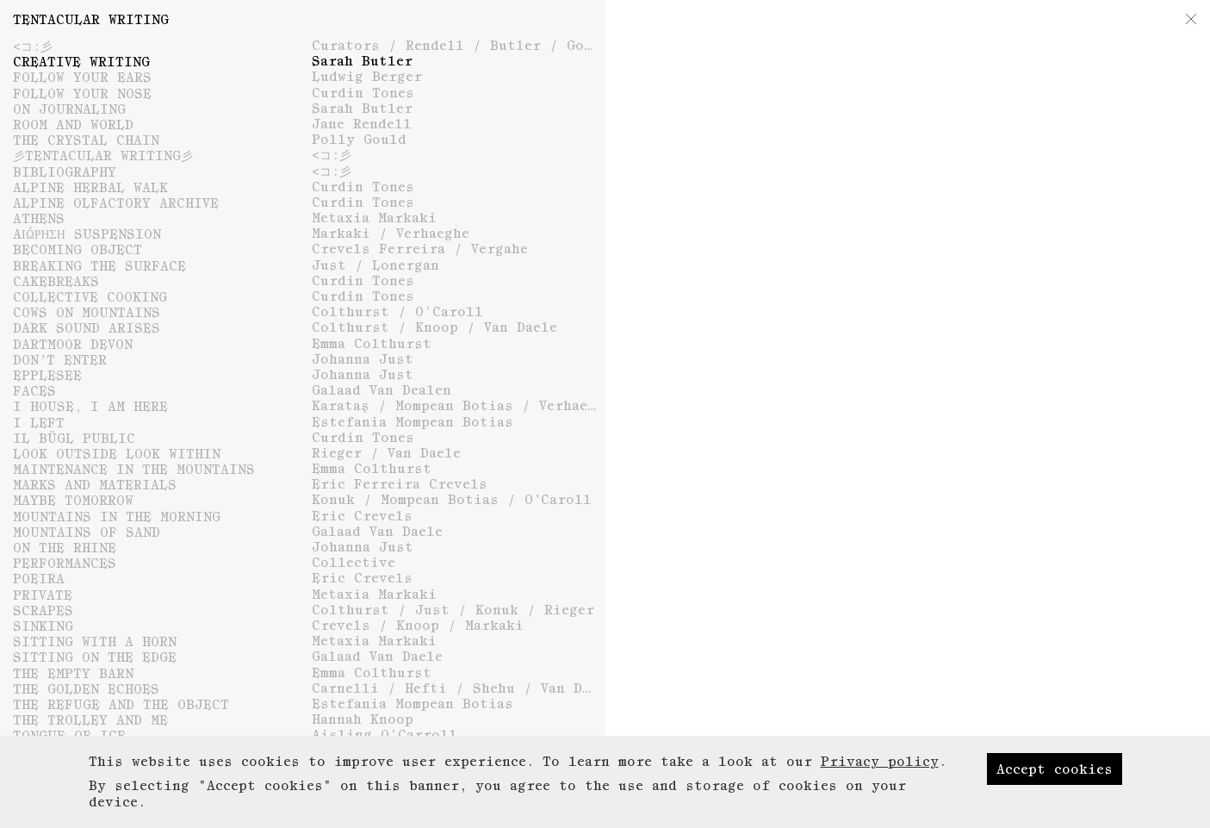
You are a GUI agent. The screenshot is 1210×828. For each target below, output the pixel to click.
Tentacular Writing (91, 19)
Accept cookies (1054, 798)
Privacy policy (880, 791)
